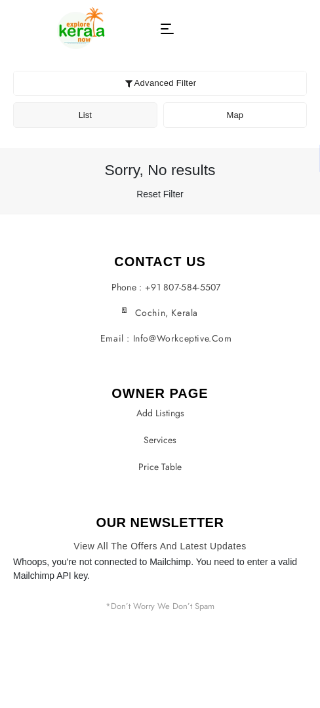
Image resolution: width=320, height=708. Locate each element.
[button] (167, 28)
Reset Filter (160, 194)
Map (235, 115)
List (85, 115)
